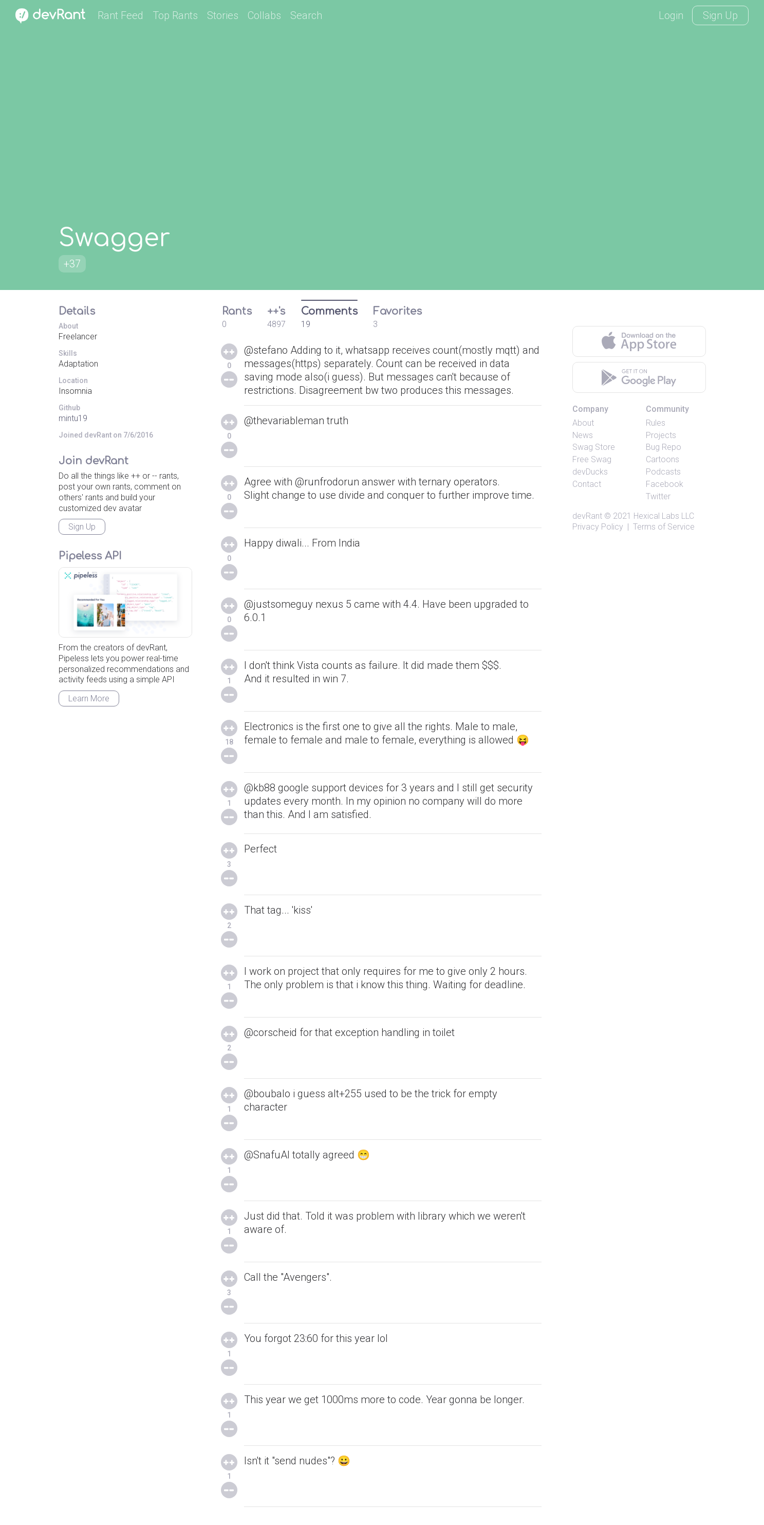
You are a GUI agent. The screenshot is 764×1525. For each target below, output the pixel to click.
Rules (655, 423)
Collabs (264, 15)
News (582, 435)
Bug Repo (663, 447)
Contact (586, 484)
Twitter (658, 496)
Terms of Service (664, 527)
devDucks (590, 472)
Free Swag (591, 459)
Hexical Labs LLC (663, 516)
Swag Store (593, 447)
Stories (222, 15)
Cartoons (662, 459)
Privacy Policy (597, 527)
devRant (587, 516)
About (583, 423)
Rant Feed (120, 15)
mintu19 (73, 418)
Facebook (664, 484)
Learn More (88, 698)
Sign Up (720, 15)
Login (671, 15)
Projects (661, 435)
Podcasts (663, 472)
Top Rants (175, 15)
